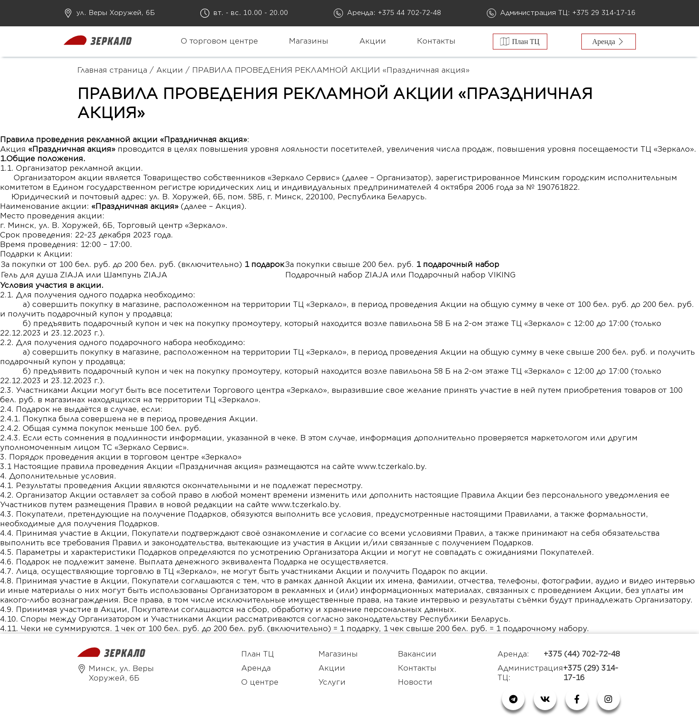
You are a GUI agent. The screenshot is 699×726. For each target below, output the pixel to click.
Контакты (436, 41)
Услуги (332, 682)
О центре (259, 682)
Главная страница (112, 70)
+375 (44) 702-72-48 (582, 654)
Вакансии (417, 654)
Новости (415, 682)
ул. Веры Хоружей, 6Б (115, 13)
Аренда (256, 668)
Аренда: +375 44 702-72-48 (394, 13)
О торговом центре (219, 41)
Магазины (308, 41)
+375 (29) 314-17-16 (590, 673)
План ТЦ (257, 654)
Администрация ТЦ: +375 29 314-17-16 (567, 13)
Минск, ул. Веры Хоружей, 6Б (115, 673)
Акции (372, 41)
